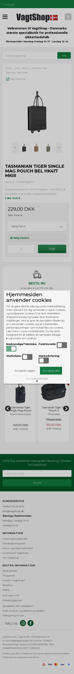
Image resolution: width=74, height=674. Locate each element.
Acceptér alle (51, 370)
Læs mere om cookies (21, 338)
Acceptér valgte (25, 370)
